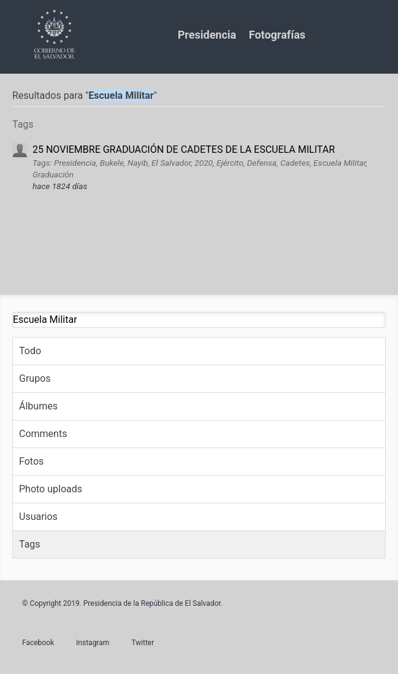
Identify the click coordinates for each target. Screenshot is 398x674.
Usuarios (38, 516)
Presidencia (207, 34)
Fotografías (277, 34)
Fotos (31, 461)
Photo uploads (50, 489)
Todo (30, 351)
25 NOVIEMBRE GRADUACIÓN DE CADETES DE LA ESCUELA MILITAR (184, 149)
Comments (43, 434)
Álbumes (38, 406)
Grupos (35, 378)
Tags (29, 544)
